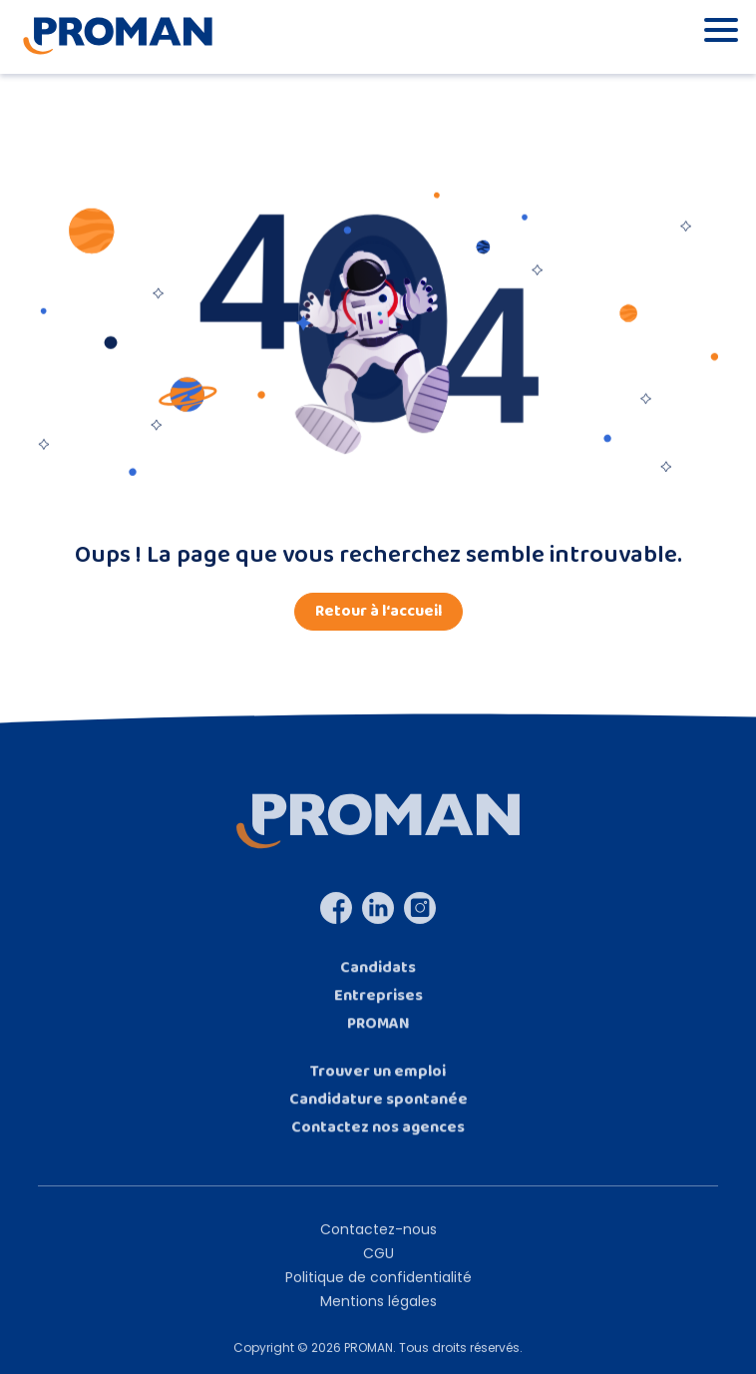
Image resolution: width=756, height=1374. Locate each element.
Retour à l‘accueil (378, 611)
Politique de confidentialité (378, 1290)
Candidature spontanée (378, 1112)
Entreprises (378, 1008)
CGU (378, 1266)
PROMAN (378, 1036)
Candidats (378, 980)
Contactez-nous (378, 1242)
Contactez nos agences (378, 1140)
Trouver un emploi (378, 1084)
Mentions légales (378, 1314)
